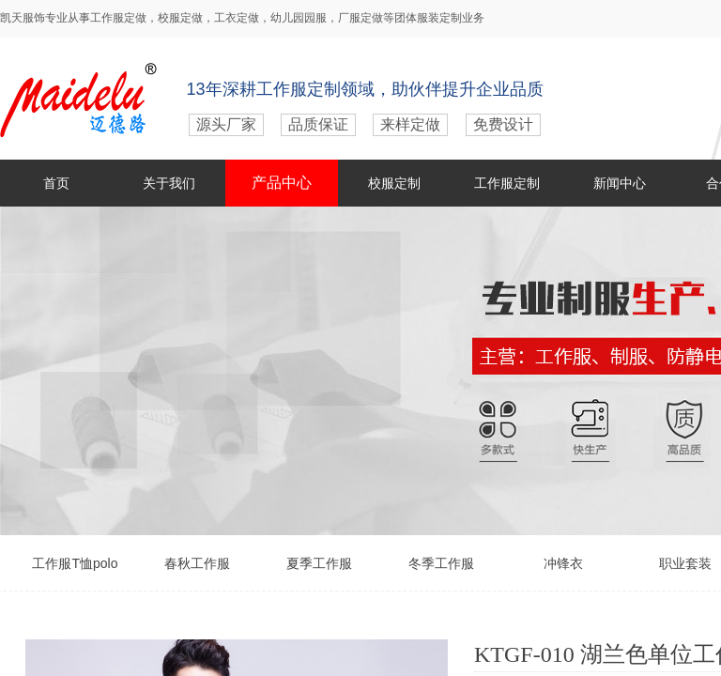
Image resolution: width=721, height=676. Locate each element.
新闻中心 (619, 183)
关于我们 (169, 183)
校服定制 (394, 183)
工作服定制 (507, 183)
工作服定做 (118, 17)
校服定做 (180, 17)
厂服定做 (360, 17)
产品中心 (282, 183)
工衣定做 (236, 17)
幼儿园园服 (298, 17)
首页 (56, 183)
